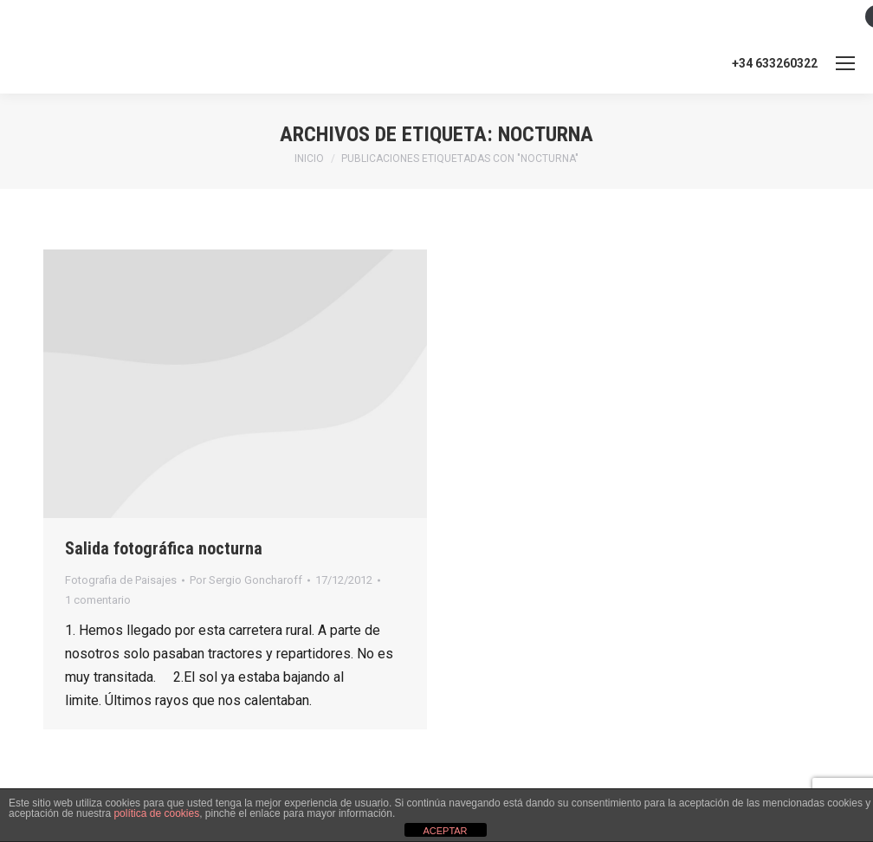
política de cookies (156, 813)
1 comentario (98, 599)
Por (246, 579)
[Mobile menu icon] (845, 63)
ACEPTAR (445, 831)
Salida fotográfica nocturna (163, 548)
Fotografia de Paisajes (121, 579)
